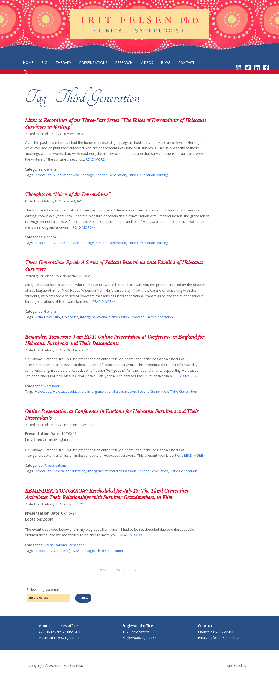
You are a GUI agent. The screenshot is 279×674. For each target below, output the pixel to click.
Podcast (137, 317)
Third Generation (141, 174)
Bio (44, 62)
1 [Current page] (101, 570)
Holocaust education (69, 391)
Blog (165, 62)
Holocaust (43, 174)
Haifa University (47, 317)
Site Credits (236, 665)
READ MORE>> (96, 159)
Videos (147, 62)
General (50, 169)
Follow (83, 598)
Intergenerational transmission (104, 317)
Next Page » (126, 570)
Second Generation (111, 174)
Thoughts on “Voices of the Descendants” (68, 194)
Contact (186, 62)
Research (124, 62)
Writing (162, 174)
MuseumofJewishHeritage (73, 174)
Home (28, 62)
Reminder (52, 385)
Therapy (63, 62)
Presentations (93, 62)
